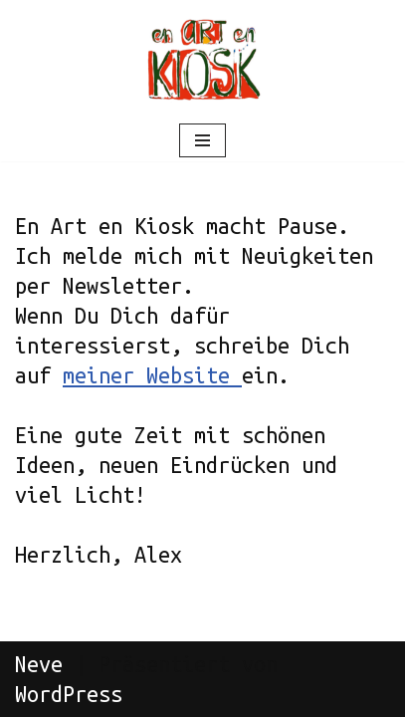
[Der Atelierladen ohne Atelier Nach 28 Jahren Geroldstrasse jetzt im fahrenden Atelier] (203, 60)
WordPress (68, 694)
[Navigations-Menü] (202, 140)
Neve (39, 664)
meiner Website (152, 375)
